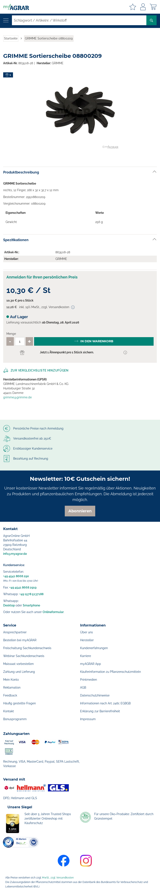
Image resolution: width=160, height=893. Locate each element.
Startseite (10, 38)
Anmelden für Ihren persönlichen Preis (42, 277)
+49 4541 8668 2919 (22, 587)
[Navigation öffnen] (6, 20)
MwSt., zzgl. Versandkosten (58, 877)
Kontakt (8, 711)
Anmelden (143, 6)
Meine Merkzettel (132, 6)
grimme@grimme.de (17, 397)
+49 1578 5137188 (31, 594)
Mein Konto (11, 679)
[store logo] (14, 7)
